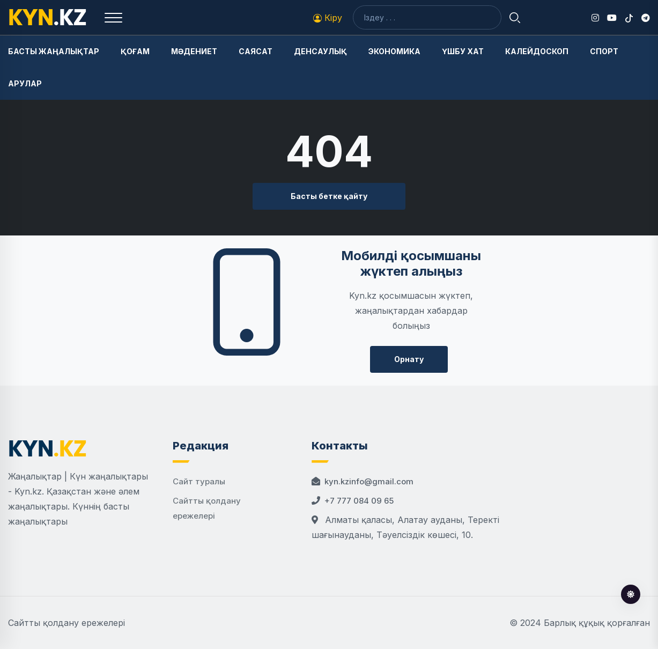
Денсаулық (320, 51)
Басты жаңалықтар (53, 51)
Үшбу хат (463, 51)
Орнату (409, 359)
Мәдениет (194, 51)
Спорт (604, 51)
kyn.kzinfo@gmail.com (368, 481)
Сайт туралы (199, 481)
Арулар (25, 83)
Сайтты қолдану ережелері (66, 622)
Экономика (394, 51)
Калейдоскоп (536, 51)
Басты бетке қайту (329, 196)
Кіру (327, 17)
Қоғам (135, 51)
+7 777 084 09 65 (359, 501)
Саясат (255, 51)
